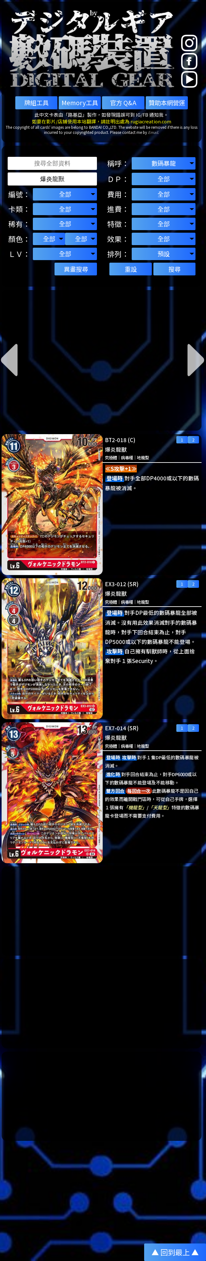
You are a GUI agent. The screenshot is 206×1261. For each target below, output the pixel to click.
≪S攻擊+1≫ (121, 468)
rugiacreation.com (150, 121)
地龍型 (143, 458)
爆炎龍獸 (116, 449)
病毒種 (127, 458)
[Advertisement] (102, 911)
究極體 (111, 458)
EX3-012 (115, 584)
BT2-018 (116, 440)
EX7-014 (115, 728)
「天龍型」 (159, 807)
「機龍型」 (134, 807)
